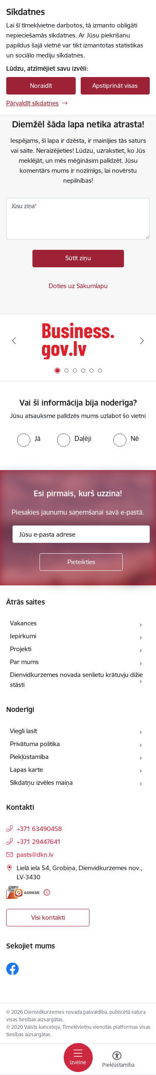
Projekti (20, 649)
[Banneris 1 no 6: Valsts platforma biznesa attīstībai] (78, 341)
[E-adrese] (23, 892)
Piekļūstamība (29, 757)
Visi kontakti (48, 917)
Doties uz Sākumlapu (78, 286)
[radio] (28, 438)
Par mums (24, 662)
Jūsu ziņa (23, 206)
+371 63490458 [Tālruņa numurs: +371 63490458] (39, 829)
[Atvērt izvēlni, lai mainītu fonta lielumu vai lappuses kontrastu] (116, 1060)
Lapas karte (26, 770)
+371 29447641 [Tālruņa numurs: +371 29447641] (39, 842)
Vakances (23, 623)
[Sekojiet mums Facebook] (12, 969)
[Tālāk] (142, 340)
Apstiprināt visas (115, 86)
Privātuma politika (35, 744)
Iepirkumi (23, 636)
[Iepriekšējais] (14, 340)
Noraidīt (41, 86)
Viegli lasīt (23, 731)
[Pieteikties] (81, 562)
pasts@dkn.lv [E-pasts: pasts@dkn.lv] (35, 855)
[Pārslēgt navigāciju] (78, 1057)
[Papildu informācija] (47, 892)
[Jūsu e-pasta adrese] (81, 534)
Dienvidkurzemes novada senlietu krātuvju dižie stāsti (76, 680)
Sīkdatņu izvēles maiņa (41, 782)
